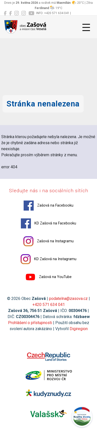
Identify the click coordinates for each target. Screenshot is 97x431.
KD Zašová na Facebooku (48, 223)
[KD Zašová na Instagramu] (23, 13)
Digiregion (79, 328)
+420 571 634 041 (48, 304)
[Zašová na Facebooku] (5, 13)
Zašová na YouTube (48, 277)
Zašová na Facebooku (48, 206)
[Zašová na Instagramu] (16, 13)
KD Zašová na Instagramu (48, 259)
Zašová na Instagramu (48, 241)
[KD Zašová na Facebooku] (10, 13)
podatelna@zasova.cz (68, 298)
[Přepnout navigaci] (86, 27)
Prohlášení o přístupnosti (30, 322)
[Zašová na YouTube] (31, 13)
